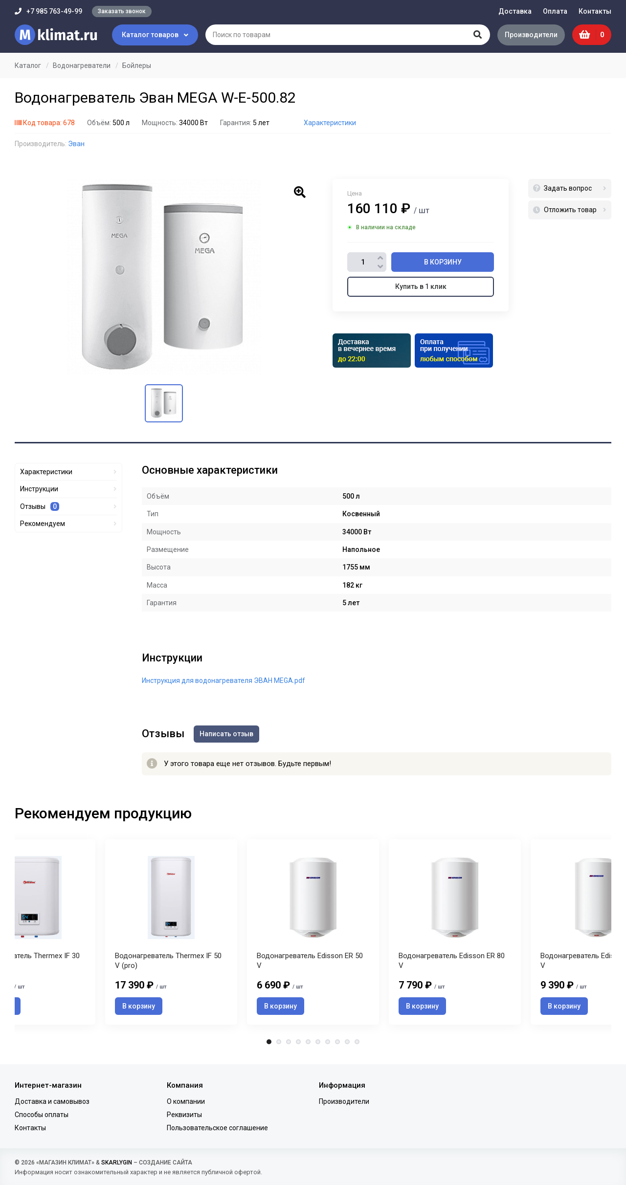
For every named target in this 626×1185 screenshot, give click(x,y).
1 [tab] (269, 1042)
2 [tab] (278, 1042)
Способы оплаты (41, 1115)
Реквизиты (184, 1115)
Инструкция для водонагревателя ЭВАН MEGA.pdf (223, 680)
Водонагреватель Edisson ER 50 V (310, 961)
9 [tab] (347, 1042)
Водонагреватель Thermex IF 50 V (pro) (168, 961)
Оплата (555, 11)
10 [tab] (357, 1042)
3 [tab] (288, 1042)
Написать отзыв (227, 734)
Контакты (595, 11)
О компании (186, 1101)
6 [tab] (317, 1042)
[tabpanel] (313, 932)
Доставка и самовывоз (52, 1101)
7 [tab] (327, 1042)
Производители (530, 35)
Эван (76, 144)
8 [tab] (337, 1042)
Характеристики (330, 123)
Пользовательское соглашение (217, 1128)
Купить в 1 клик (421, 286)
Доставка (515, 11)
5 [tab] (308, 1042)
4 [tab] (298, 1042)
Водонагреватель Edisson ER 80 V (452, 961)
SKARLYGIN (116, 1162)
